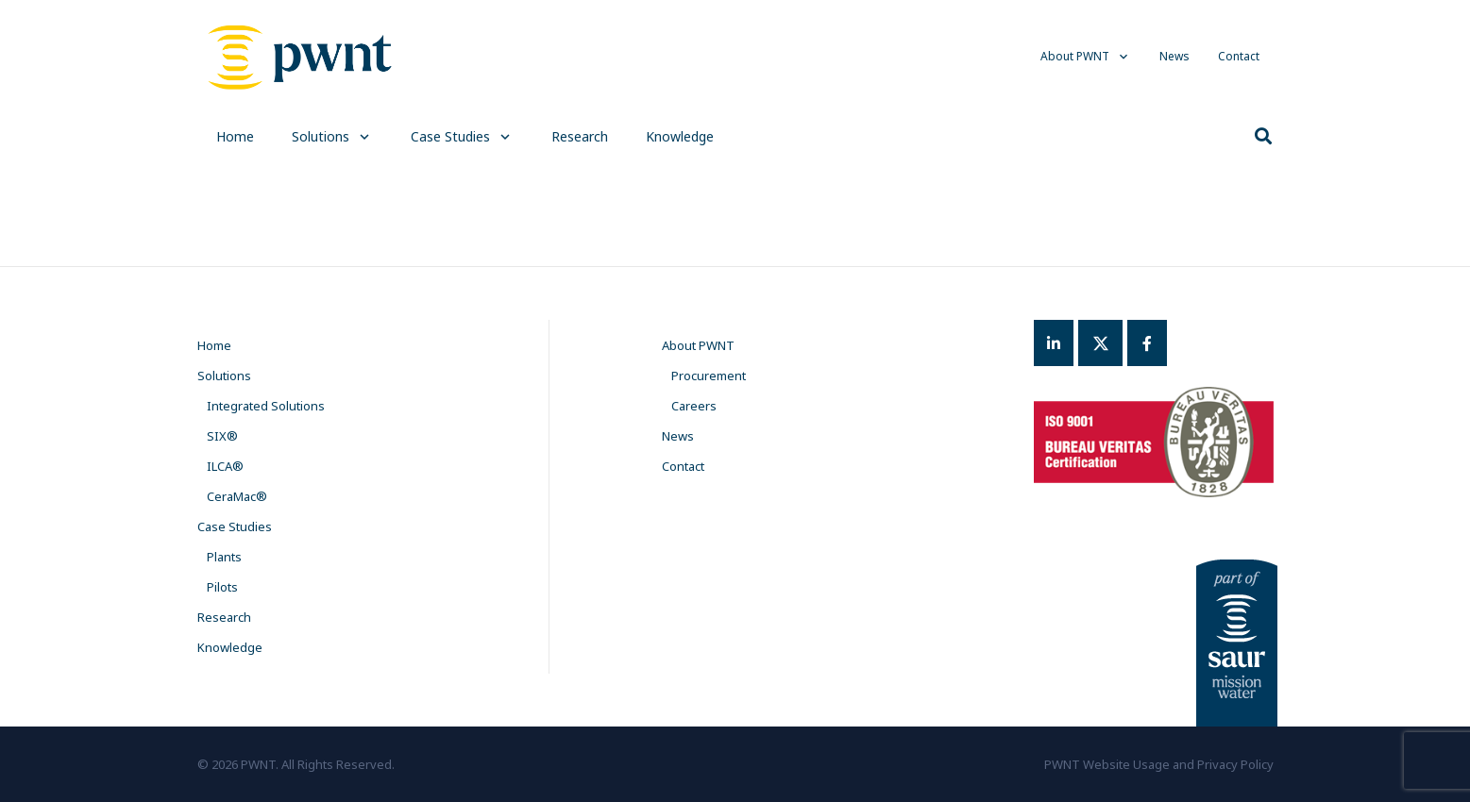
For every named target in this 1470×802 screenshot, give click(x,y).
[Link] (300, 56)
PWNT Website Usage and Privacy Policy (1159, 764)
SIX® (222, 435)
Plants (224, 556)
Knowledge (229, 647)
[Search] (1263, 136)
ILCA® (225, 466)
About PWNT (698, 345)
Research (224, 617)
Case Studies (234, 526)
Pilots (222, 586)
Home (214, 345)
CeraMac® (237, 496)
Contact (683, 466)
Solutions (224, 375)
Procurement (708, 375)
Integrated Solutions (266, 405)
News (678, 435)
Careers (694, 405)
